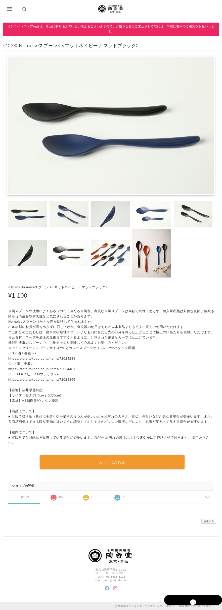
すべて (25, 496)
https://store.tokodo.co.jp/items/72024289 (41, 359)
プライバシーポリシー (163, 605)
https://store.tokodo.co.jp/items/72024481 (41, 369)
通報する (208, 520)
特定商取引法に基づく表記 (195, 605)
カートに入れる (112, 461)
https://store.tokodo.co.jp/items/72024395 (41, 380)
